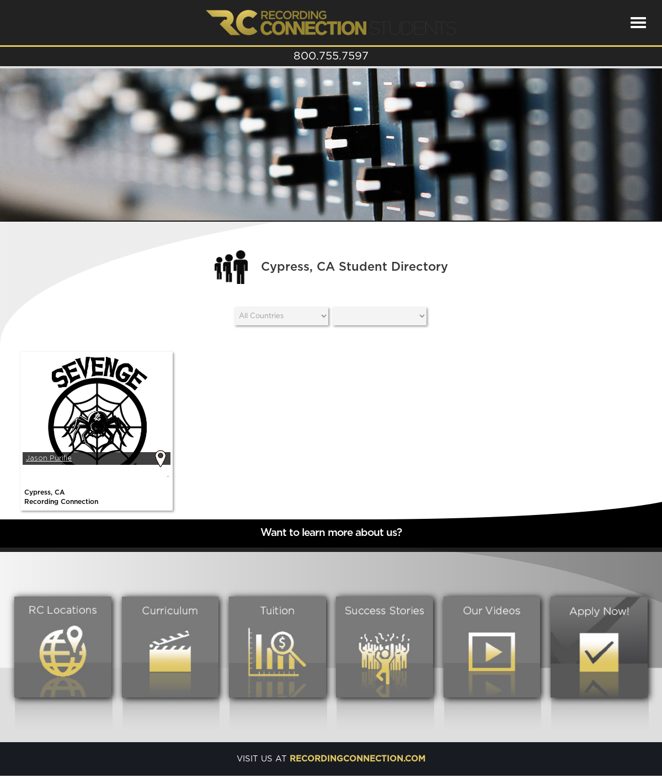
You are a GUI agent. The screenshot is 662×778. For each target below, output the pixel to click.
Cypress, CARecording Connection (61, 497)
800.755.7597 (331, 56)
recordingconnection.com (357, 759)
